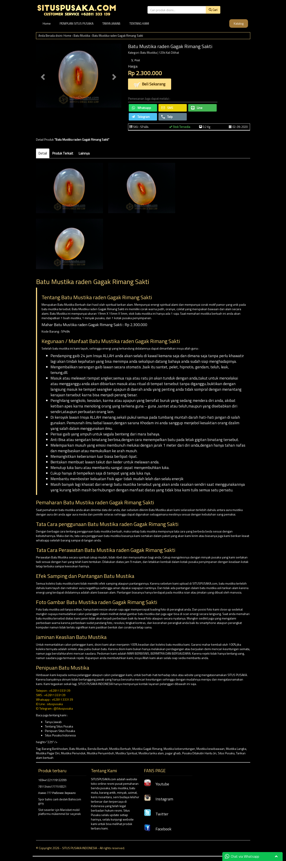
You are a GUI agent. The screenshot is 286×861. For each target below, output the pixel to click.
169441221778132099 (52, 780)
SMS (167, 107)
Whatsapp (141, 107)
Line (196, 107)
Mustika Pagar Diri (48, 753)
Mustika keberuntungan (179, 748)
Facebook (157, 829)
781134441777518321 (52, 786)
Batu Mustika (82, 35)
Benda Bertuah (98, 748)
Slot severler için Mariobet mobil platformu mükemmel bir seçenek (59, 812)
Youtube (156, 784)
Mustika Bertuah (120, 748)
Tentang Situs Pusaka (59, 726)
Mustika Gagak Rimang (147, 748)
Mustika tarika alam (151, 753)
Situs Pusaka (226, 753)
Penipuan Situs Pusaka (60, 730)
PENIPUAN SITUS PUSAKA (76, 23)
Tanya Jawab (53, 721)
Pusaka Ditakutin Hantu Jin (199, 753)
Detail (42, 153)
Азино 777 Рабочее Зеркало (57, 793)
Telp (167, 116)
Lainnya (84, 153)
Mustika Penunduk (73, 753)
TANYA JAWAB (111, 23)
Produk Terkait (62, 153)
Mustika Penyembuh (100, 753)
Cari (213, 9)
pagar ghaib (173, 753)
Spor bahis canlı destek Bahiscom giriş (59, 801)
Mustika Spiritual (126, 753)
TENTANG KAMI (139, 23)
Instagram (158, 799)
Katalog (239, 23)
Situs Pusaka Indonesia (60, 735)
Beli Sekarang (149, 84)
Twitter (156, 814)
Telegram (141, 116)
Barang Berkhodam (55, 748)
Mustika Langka (236, 748)
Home (47, 23)
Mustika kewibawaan (210, 748)
